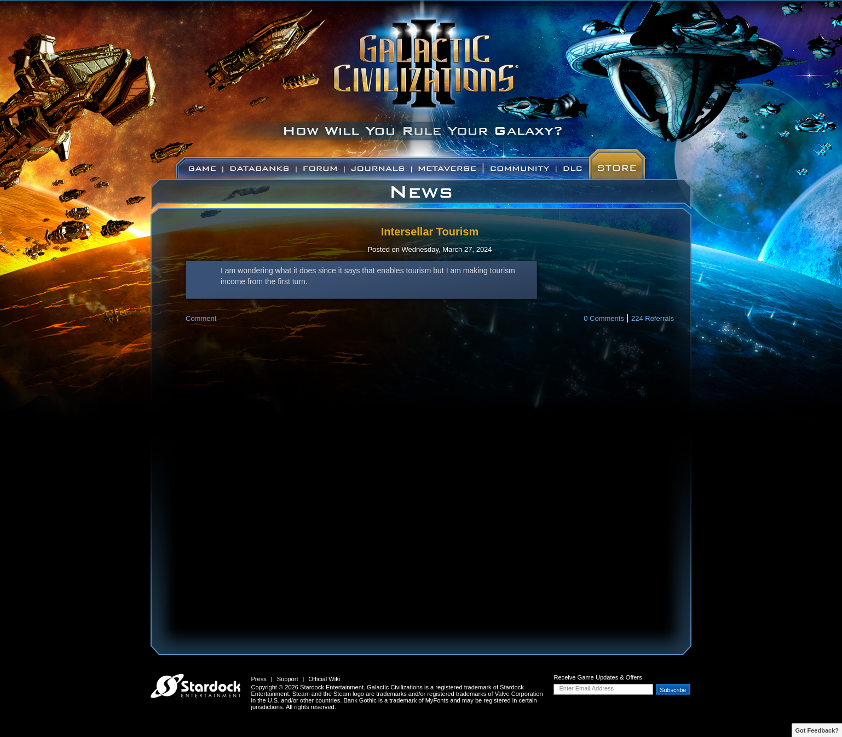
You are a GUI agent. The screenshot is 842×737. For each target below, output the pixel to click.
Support (287, 679)
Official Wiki (324, 679)
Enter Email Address (586, 688)
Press (258, 679)
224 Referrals (652, 318)
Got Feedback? (817, 730)
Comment (201, 318)
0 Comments (604, 318)
